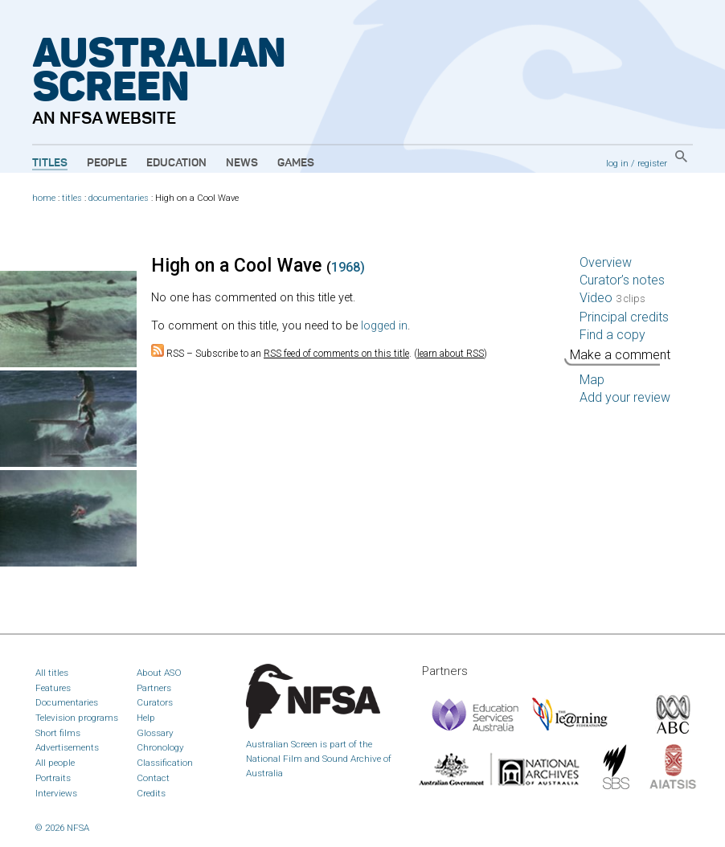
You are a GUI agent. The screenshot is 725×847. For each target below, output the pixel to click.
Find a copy (612, 334)
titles (72, 198)
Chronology (160, 747)
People (107, 163)
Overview (606, 262)
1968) (348, 267)
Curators (155, 702)
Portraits (53, 778)
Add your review (625, 397)
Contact (153, 778)
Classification (165, 762)
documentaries (118, 198)
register (652, 163)
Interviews (56, 793)
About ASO (159, 672)
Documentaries (66, 702)
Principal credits (624, 317)
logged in (384, 326)
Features (53, 688)
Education (176, 163)
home (43, 198)
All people (55, 762)
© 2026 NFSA (62, 827)
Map (592, 379)
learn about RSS (450, 353)
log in (617, 163)
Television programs (76, 717)
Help (146, 717)
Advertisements (67, 747)
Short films (57, 733)
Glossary (155, 733)
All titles (51, 672)
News (242, 163)
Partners (154, 688)
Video (612, 297)
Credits (151, 793)
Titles (50, 163)
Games (295, 163)
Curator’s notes (622, 280)
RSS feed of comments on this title (336, 353)
